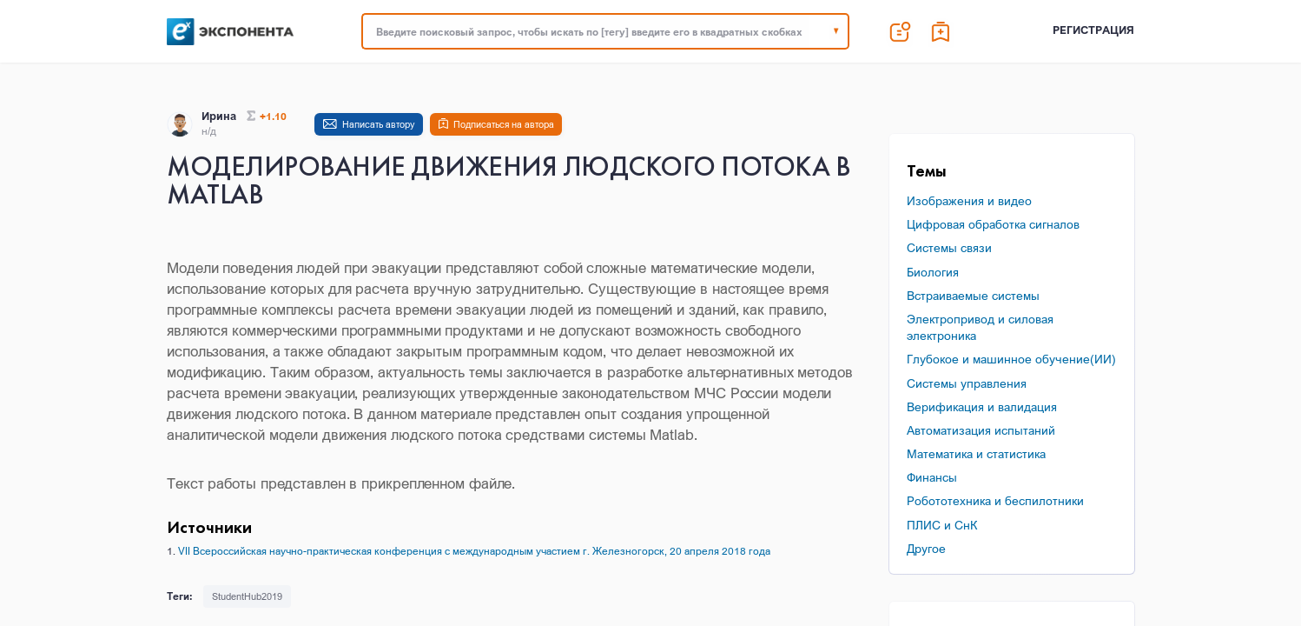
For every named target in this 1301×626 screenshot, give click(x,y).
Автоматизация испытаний (981, 430)
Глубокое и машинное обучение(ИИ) (1011, 358)
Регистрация (1093, 30)
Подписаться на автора (503, 124)
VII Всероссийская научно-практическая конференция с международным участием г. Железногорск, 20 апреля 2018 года (474, 550)
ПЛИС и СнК (942, 524)
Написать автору (378, 124)
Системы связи (949, 247)
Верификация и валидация (982, 406)
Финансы (932, 477)
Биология (933, 271)
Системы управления (967, 383)
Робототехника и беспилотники (995, 500)
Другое (926, 548)
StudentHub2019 (247, 596)
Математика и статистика (976, 453)
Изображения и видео (969, 200)
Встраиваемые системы (973, 295)
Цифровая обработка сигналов (993, 223)
